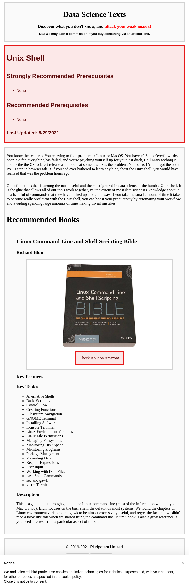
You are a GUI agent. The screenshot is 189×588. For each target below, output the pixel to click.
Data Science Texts (94, 14)
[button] (183, 563)
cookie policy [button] (71, 577)
